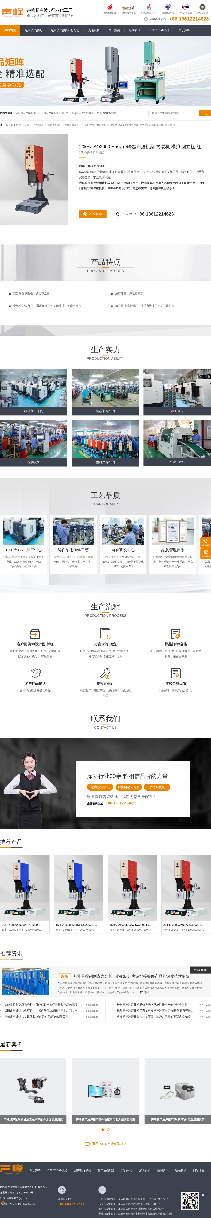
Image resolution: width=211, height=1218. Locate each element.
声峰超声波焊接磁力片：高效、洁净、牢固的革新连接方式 (153, 1016)
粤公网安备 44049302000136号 (19, 1204)
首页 (27, 124)
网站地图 (198, 1170)
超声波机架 (54, 124)
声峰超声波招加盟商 (82, 113)
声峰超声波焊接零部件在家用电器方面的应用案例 (105, 1121)
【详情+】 (144, 992)
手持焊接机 (157, 787)
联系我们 (180, 1170)
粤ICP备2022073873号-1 (22, 1192)
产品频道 (38, 124)
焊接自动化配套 (129, 787)
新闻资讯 (134, 30)
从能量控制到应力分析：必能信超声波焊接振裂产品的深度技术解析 (131, 976)
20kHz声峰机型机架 (95, 124)
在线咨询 (95, 214)
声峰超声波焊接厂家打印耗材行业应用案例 (177, 1119)
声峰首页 (10, 30)
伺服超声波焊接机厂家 (27, 113)
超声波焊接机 (33, 30)
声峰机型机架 (72, 124)
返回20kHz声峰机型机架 (109, 1144)
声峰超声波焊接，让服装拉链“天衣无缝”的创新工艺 (36, 1016)
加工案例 (114, 30)
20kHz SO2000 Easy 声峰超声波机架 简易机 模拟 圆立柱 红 (142, 124)
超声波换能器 (106, 1170)
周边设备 (94, 30)
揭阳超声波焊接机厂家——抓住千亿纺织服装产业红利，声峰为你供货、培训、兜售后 (43, 1010)
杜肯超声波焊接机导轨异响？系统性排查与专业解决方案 (152, 1004)
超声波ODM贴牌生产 (108, 113)
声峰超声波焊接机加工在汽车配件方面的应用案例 (33, 1121)
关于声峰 (184, 30)
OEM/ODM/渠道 (159, 30)
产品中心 (127, 1170)
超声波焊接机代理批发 (55, 113)
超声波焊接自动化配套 (65, 30)
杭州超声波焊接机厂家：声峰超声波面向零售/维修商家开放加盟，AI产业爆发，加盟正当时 (155, 1010)
